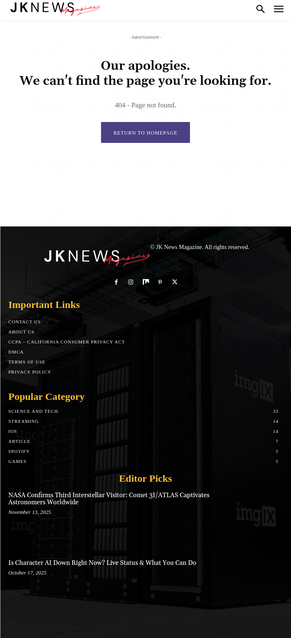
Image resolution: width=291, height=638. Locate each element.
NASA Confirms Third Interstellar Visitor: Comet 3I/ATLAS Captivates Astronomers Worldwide (109, 498)
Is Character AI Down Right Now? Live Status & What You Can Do (102, 563)
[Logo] (54, 8)
